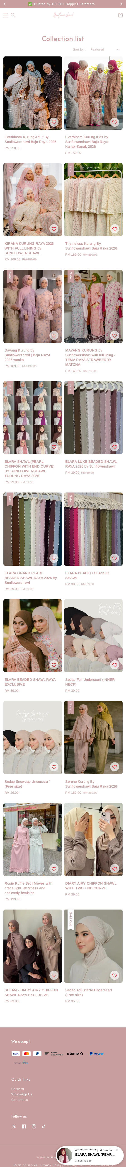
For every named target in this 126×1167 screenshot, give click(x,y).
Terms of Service (25, 1165)
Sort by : (79, 49)
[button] (6, 15)
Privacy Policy (51, 1165)
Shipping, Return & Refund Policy (88, 1165)
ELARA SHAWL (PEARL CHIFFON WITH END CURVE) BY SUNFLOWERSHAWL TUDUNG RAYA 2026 (95, 1154)
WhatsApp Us (21, 1094)
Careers (17, 1089)
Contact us (19, 1099)
